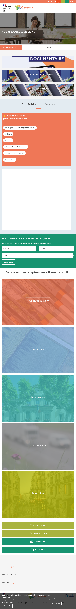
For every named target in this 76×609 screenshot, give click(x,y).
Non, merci (56, 603)
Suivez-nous (40, 549)
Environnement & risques (14, 153)
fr (70, 1)
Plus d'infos (7, 606)
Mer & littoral (10, 159)
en (73, 1)
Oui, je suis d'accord (59, 599)
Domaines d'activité (11, 47)
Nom (43, 248)
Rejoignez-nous (39, 525)
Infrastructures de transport (16, 147)
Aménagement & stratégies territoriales (20, 127)
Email (6, 255)
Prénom (7, 248)
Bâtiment (8, 134)
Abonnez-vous (40, 541)
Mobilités (8, 140)
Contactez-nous (40, 533)
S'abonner (8, 262)
